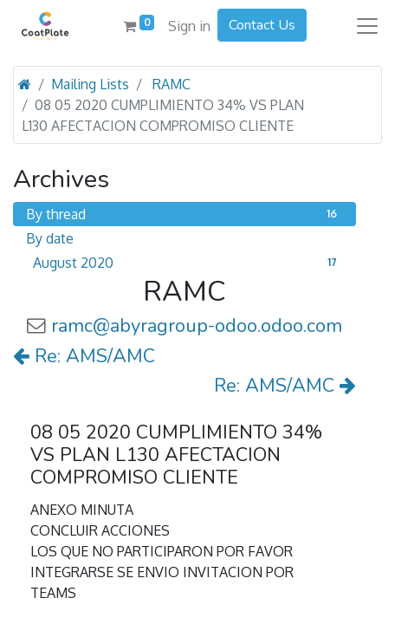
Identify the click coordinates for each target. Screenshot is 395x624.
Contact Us (262, 25)
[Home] (24, 84)
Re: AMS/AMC (84, 356)
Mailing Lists (90, 84)
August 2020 (188, 262)
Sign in (189, 26)
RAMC (171, 84)
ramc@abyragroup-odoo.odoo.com (196, 326)
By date (50, 238)
